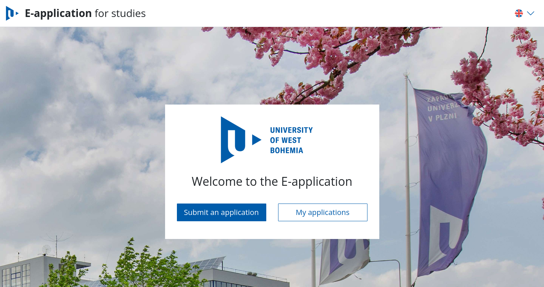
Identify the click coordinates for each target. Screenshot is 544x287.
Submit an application (221, 212)
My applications (323, 212)
